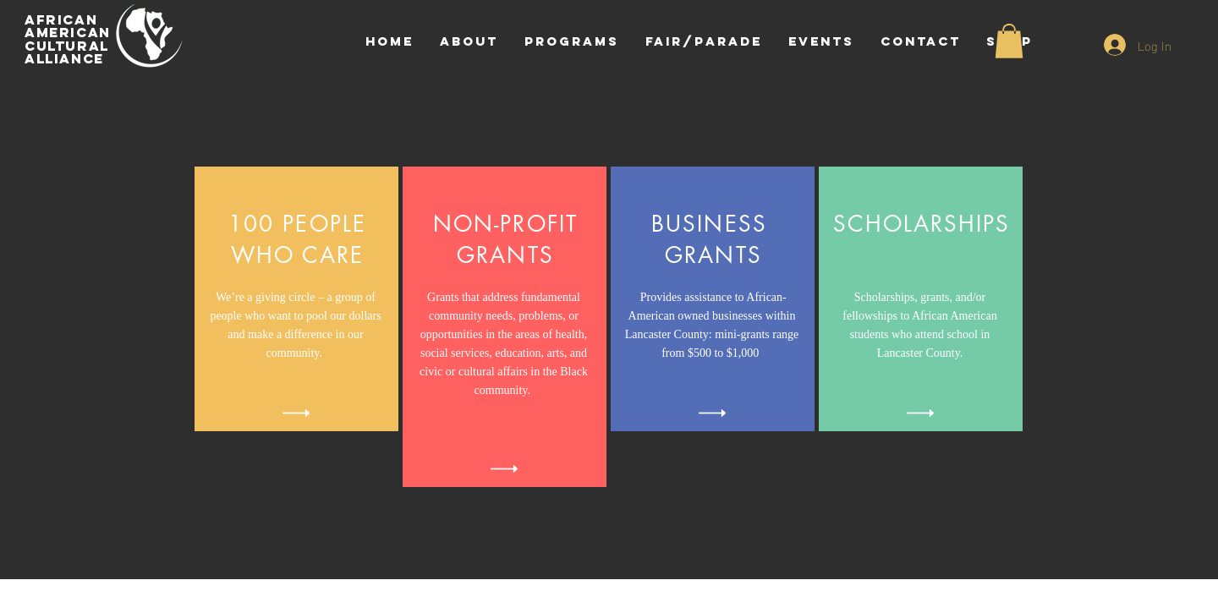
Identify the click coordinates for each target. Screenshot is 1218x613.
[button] (1009, 41)
